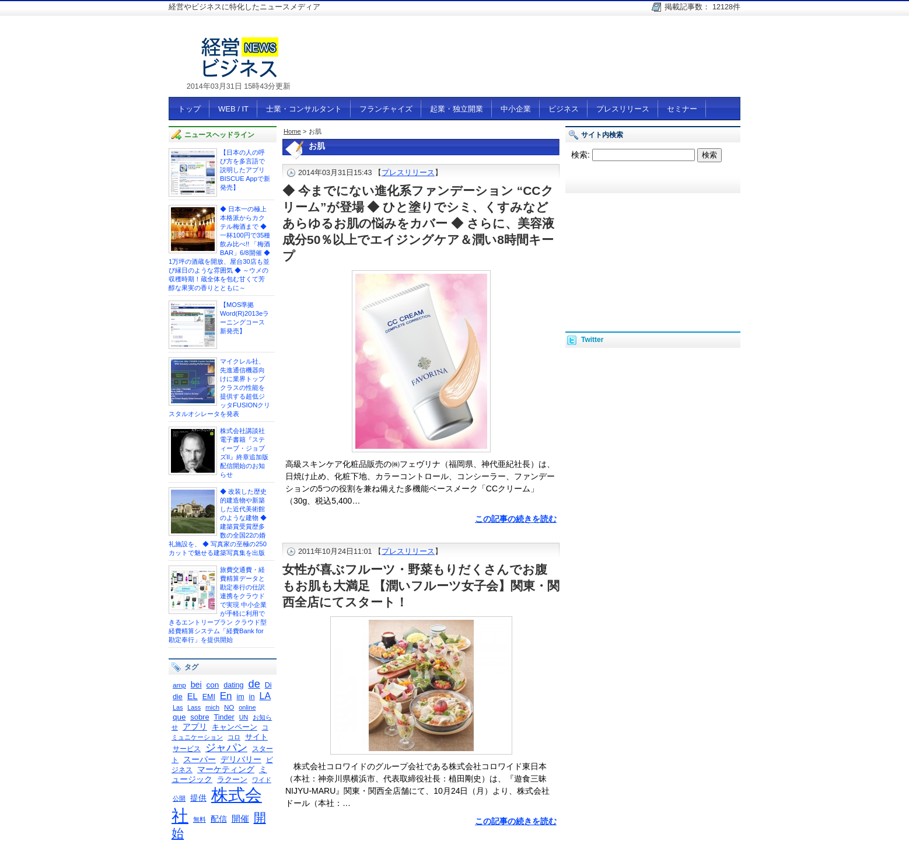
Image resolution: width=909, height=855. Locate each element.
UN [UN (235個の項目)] (244, 717)
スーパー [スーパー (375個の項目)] (199, 759)
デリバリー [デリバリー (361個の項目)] (241, 759)
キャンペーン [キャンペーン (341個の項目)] (234, 727)
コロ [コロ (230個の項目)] (234, 737)
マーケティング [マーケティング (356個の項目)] (225, 769)
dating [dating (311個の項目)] (233, 685)
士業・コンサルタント (304, 108)
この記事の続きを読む (516, 519)
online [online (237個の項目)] (247, 707)
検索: (580, 154)
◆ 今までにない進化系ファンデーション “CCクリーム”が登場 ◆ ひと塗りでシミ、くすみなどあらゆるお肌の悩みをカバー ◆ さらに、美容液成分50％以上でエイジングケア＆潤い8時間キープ (418, 223)
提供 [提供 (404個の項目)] (198, 797)
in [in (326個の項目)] (252, 696)
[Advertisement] (528, 62)
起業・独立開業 (456, 108)
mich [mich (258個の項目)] (212, 707)
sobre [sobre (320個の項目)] (199, 717)
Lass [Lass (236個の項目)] (194, 707)
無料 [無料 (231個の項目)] (199, 819)
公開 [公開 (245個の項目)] (179, 798)
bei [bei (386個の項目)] (196, 684)
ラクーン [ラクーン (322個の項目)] (232, 779)
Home (292, 131)
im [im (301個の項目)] (240, 697)
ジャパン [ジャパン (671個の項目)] (226, 747)
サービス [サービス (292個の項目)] (187, 749)
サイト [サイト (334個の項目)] (256, 736)
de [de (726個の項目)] (254, 684)
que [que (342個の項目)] (179, 717)
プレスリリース (622, 108)
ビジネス (563, 108)
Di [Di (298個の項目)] (268, 685)
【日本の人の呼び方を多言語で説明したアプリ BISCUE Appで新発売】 (245, 170)
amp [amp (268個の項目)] (179, 685)
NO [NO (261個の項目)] (229, 707)
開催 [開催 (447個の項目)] (240, 818)
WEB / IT (233, 108)
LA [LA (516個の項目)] (265, 696)
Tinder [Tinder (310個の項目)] (224, 717)
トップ (189, 108)
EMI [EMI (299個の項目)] (208, 697)
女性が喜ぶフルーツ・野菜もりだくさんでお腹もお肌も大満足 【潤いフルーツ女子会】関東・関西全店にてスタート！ (421, 586)
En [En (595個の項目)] (226, 696)
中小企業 (516, 108)
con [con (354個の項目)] (212, 684)
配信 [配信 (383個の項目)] (219, 818)
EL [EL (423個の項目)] (192, 696)
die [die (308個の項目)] (178, 697)
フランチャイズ (385, 108)
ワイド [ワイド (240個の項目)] (261, 779)
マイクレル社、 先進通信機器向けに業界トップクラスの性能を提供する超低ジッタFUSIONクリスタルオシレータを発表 (219, 387)
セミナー (682, 108)
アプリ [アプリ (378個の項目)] (195, 726)
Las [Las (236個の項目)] (178, 707)
